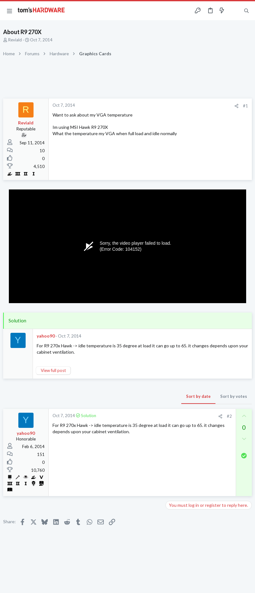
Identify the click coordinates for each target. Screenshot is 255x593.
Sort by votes (233, 396)
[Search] (246, 10)
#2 (229, 416)
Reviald (15, 39)
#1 (245, 105)
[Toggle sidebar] (234, 11)
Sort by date (198, 396)
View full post (53, 370)
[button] (9, 10)
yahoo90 (46, 335)
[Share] (236, 106)
